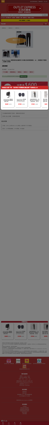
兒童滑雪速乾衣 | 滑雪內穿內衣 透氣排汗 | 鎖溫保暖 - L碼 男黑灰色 (34, 101)
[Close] (46, 88)
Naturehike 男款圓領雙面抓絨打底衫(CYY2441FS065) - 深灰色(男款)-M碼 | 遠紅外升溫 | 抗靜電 (21, 101)
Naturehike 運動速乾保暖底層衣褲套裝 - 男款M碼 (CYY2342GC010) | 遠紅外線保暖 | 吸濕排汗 (8, 102)
